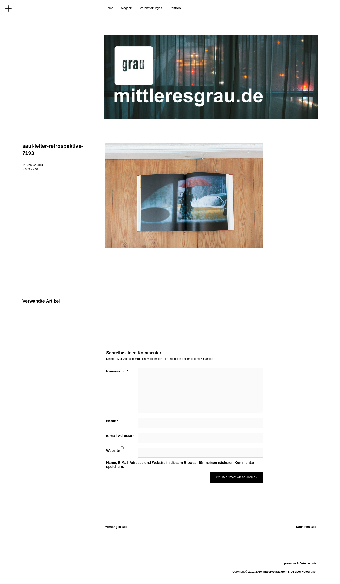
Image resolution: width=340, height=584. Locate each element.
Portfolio (175, 8)
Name (112, 421)
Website (113, 450)
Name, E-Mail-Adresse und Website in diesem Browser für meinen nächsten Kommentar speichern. (180, 464)
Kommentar (117, 371)
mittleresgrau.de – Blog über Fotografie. (289, 571)
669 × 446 (31, 169)
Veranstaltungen (151, 8)
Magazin (126, 8)
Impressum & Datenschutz (298, 563)
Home (109, 8)
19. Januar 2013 (32, 165)
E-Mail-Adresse (120, 436)
